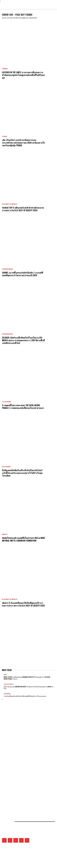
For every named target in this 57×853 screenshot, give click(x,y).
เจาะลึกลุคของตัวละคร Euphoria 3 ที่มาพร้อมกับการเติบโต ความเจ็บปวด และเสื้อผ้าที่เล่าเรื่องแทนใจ (25, 731)
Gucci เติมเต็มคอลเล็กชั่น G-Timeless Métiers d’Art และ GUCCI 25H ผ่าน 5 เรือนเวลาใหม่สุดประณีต (27, 760)
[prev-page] (2, 699)
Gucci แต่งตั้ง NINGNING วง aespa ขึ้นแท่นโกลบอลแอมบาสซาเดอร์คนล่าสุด (20, 735)
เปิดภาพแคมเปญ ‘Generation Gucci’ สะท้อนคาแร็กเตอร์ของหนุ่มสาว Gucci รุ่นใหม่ (28, 687)
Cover (4, 136)
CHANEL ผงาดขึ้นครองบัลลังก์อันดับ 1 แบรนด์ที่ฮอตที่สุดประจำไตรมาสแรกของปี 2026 (22, 274)
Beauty (5, 534)
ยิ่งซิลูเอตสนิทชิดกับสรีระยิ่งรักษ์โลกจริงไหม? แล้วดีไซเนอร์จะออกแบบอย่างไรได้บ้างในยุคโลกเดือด (22, 473)
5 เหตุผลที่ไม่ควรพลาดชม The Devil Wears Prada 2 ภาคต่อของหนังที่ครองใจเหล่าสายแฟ (22, 406)
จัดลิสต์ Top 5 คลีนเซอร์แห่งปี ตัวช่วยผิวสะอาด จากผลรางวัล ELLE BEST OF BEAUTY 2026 (23, 209)
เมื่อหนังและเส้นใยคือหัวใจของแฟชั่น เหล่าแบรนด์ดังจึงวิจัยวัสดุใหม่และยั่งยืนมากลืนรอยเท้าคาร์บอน (25, 803)
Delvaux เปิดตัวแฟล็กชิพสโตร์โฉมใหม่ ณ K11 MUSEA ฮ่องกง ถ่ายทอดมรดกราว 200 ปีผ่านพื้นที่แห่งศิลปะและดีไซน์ (23, 340)
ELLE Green (6, 466)
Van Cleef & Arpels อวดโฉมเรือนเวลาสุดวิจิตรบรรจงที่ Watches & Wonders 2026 (23, 745)
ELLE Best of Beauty (9, 204)
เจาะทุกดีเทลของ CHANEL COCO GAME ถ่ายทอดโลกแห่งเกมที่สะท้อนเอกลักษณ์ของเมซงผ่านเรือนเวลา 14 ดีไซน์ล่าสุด (28, 748)
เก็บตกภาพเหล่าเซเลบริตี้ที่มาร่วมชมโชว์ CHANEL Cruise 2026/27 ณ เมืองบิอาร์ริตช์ (22, 773)
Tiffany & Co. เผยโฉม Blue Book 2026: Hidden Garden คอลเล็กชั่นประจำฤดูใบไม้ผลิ (23, 756)
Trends (5, 68)
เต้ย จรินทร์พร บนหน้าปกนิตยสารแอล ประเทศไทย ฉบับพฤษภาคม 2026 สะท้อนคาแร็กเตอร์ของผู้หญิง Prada (23, 142)
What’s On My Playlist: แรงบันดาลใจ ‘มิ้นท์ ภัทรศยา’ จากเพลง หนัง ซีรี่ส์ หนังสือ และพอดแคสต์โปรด (26, 780)
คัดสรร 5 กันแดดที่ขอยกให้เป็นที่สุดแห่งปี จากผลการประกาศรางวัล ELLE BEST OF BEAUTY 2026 (23, 604)
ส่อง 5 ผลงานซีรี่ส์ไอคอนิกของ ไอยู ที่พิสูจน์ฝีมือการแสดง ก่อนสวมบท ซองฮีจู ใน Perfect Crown (25, 783)
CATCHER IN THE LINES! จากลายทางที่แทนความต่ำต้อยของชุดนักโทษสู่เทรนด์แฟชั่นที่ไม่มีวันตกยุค (23, 75)
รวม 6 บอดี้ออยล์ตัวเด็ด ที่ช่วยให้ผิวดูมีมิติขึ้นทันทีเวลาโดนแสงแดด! (25, 696)
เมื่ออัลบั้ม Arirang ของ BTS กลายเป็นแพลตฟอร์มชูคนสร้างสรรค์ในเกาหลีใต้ (20, 776)
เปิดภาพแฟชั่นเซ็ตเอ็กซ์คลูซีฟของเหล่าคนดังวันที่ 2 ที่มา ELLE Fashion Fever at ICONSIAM (24, 807)
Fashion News (7, 269)
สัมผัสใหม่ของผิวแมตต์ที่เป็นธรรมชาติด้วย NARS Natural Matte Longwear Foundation (23, 539)
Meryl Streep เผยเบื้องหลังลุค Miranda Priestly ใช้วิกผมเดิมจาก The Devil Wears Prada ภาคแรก (27, 678)
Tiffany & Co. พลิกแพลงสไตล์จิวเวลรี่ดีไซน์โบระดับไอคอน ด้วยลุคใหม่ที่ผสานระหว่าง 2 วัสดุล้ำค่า (24, 753)
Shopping (7, 693)
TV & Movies (6, 401)
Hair (5, 674)
